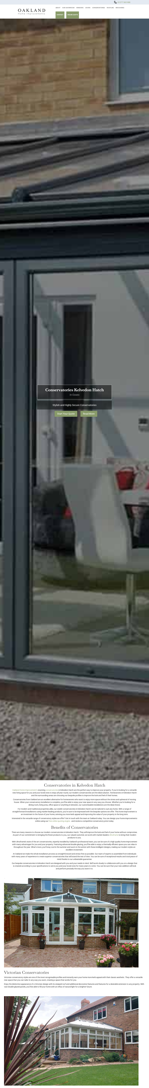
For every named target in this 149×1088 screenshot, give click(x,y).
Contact (60, 15)
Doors (87, 8)
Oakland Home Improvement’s (25, 790)
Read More (89, 413)
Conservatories (98, 8)
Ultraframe (113, 835)
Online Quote (72, 15)
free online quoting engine (59, 821)
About (58, 8)
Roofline (110, 8)
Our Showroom (68, 8)
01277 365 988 (124, 2)
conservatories (52, 790)
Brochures (120, 8)
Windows (80, 8)
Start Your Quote (66, 413)
